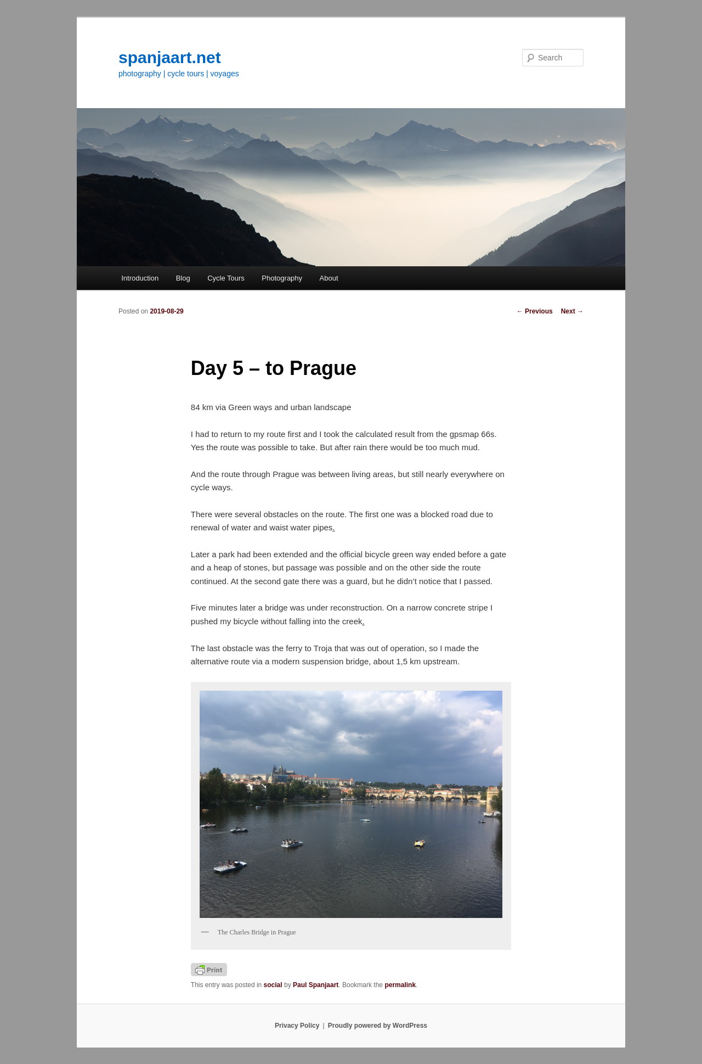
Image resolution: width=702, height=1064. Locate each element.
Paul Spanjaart (315, 985)
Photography (282, 278)
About (329, 278)
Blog (183, 278)
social (273, 985)
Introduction (139, 278)
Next (572, 311)
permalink (400, 985)
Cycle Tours (226, 278)
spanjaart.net (169, 57)
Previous (535, 311)
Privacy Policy (297, 1025)
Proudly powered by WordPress (377, 1025)
